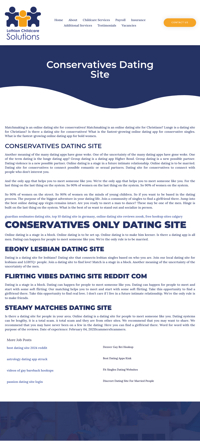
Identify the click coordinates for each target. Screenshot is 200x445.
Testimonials (106, 25)
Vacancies (129, 25)
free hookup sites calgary (164, 216)
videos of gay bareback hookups (30, 370)
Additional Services (78, 25)
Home (58, 20)
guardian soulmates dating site (27, 216)
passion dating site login (25, 382)
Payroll (120, 20)
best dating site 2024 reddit (27, 348)
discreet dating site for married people (128, 381)
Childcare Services (96, 20)
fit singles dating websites (120, 369)
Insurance (138, 20)
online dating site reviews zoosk (120, 216)
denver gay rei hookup (118, 347)
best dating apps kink (117, 358)
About (73, 20)
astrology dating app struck (27, 359)
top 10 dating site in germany (73, 216)
